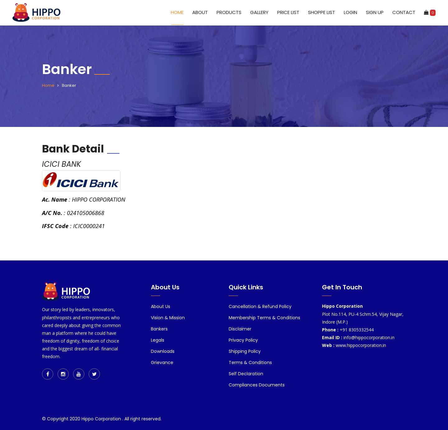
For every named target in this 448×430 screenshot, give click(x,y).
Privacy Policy (243, 340)
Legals (157, 340)
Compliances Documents (257, 385)
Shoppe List (321, 12)
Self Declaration (246, 374)
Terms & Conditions (250, 362)
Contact (403, 12)
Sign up (375, 12)
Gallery (259, 12)
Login (350, 12)
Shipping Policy (245, 351)
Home (177, 12)
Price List (288, 12)
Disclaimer (240, 329)
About (200, 12)
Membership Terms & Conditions (264, 318)
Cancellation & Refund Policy (260, 306)
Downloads (163, 351)
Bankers (159, 329)
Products (229, 12)
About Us (160, 306)
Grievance (162, 362)
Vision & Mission (168, 318)
